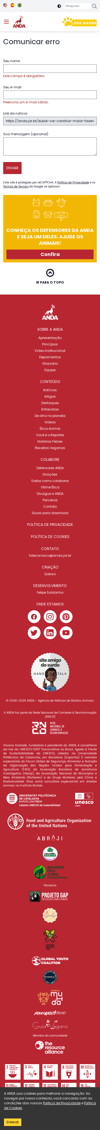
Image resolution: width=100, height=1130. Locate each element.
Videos (50, 422)
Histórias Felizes (50, 441)
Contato (50, 506)
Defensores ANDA (50, 468)
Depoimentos (50, 357)
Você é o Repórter (50, 435)
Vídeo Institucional (50, 350)
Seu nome (50, 68)
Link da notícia (50, 118)
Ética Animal (50, 428)
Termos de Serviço (16, 186)
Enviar (12, 168)
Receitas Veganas (50, 448)
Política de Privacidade (73, 182)
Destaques (50, 403)
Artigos (50, 396)
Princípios (50, 344)
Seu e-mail (50, 95)
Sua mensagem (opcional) (50, 144)
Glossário (50, 363)
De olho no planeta (50, 415)
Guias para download (50, 513)
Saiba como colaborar (50, 481)
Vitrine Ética (50, 487)
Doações (50, 474)
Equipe (50, 370)
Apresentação (50, 338)
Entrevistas (50, 409)
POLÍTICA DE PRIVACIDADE (50, 524)
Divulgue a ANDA (50, 493)
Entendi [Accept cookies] (13, 1122)
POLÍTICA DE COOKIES (50, 536)
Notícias (50, 390)
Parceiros (50, 500)
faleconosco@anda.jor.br (50, 555)
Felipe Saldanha (50, 592)
